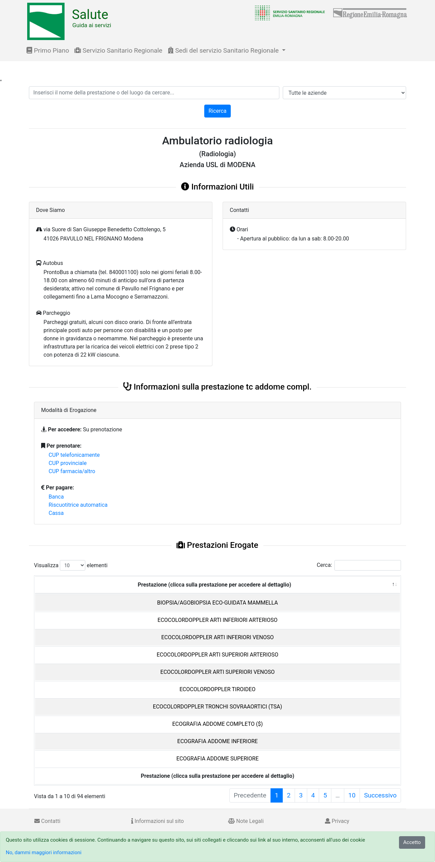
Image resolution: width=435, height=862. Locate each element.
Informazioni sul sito (157, 821)
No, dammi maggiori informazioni (44, 852)
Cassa (56, 513)
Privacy (337, 821)
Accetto (412, 842)
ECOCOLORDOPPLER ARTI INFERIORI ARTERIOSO (218, 620)
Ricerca (218, 111)
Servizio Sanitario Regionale (118, 50)
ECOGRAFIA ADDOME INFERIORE (217, 741)
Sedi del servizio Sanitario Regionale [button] (224, 50)
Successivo (380, 795)
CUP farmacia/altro (72, 471)
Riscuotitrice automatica (78, 505)
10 (351, 795)
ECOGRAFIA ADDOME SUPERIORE (217, 758)
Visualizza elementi (71, 565)
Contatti (47, 821)
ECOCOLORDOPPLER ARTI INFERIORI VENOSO (217, 637)
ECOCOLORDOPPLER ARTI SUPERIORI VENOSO (217, 672)
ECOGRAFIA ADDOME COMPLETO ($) (217, 724)
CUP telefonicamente (74, 455)
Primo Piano (48, 50)
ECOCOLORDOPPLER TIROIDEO (217, 689)
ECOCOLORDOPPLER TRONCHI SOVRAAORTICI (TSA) (217, 706)
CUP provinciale (68, 463)
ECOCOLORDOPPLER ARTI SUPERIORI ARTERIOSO (217, 654)
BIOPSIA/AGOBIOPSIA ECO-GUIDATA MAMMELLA (217, 602)
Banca (56, 496)
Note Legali (246, 821)
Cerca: (359, 565)
